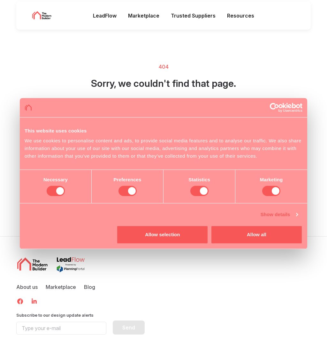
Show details (275, 214)
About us (27, 287)
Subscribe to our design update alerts (55, 315)
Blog (89, 287)
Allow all (256, 234)
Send (128, 327)
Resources (240, 15)
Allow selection (162, 234)
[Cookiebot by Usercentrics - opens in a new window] (274, 107)
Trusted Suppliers (193, 15)
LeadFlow (105, 15)
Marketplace (143, 15)
